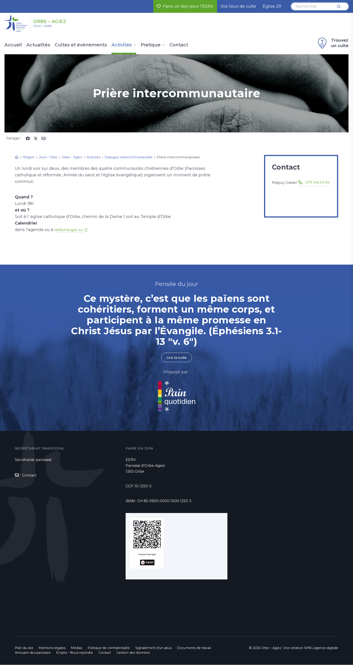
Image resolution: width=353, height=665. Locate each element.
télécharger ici (69, 229)
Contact (179, 45)
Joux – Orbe (47, 27)
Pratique (151, 45)
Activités (121, 45)
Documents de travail (194, 648)
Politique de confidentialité (109, 648)
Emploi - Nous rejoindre (74, 653)
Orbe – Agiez (57, 21)
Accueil (13, 45)
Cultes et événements (81, 45)
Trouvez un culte (332, 43)
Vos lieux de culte (238, 6)
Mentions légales (52, 648)
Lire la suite (176, 357)
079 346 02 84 (292, 188)
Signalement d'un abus (153, 648)
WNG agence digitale (321, 648)
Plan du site (24, 648)
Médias (76, 648)
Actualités (38, 45)
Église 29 (272, 6)
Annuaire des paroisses (33, 653)
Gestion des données (133, 653)
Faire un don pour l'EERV (185, 6)
